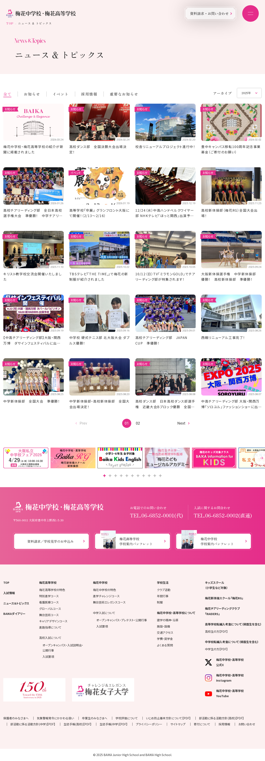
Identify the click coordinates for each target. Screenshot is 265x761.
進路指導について (50, 627)
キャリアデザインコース (53, 621)
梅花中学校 (100, 582)
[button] (104, 475)
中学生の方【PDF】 (216, 649)
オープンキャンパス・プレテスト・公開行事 (121, 620)
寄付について (202, 724)
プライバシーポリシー (149, 724)
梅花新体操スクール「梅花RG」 (224, 598)
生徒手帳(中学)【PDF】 (114, 724)
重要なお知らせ (124, 94)
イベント (61, 94)
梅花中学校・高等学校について (176, 613)
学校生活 (163, 582)
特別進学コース (49, 596)
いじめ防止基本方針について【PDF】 (168, 718)
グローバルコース (50, 609)
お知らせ (32, 94)
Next (181, 423)
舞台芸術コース (49, 615)
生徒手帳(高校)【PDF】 (78, 724)
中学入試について (104, 613)
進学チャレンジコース (106, 596)
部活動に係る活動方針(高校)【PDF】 (221, 718)
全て (7, 94)
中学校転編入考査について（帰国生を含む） (232, 642)
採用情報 (89, 94)
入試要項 (48, 656)
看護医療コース (49, 602)
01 (127, 423)
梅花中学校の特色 (104, 590)
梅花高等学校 (48, 582)
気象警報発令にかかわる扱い (55, 718)
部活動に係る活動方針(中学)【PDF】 (32, 724)
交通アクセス (165, 632)
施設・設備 (163, 626)
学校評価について (127, 718)
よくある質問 (165, 645)
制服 (160, 602)
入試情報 (9, 593)
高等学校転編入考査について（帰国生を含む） (233, 624)
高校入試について (50, 638)
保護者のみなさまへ (16, 718)
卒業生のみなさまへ (94, 718)
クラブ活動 (163, 590)
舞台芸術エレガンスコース (109, 602)
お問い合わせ (246, 724)
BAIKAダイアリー (14, 614)
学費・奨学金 (165, 639)
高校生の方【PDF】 (216, 631)
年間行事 (163, 596)
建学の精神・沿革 (167, 620)
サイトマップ (178, 724)
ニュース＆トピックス (16, 603)
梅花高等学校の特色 (52, 590)
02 (138, 423)
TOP (10, 23)
